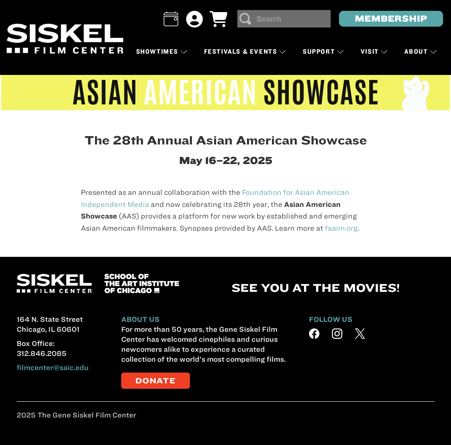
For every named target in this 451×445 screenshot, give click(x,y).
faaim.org (341, 228)
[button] (171, 19)
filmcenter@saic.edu (53, 367)
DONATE (155, 380)
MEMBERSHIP (391, 18)
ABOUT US (140, 319)
